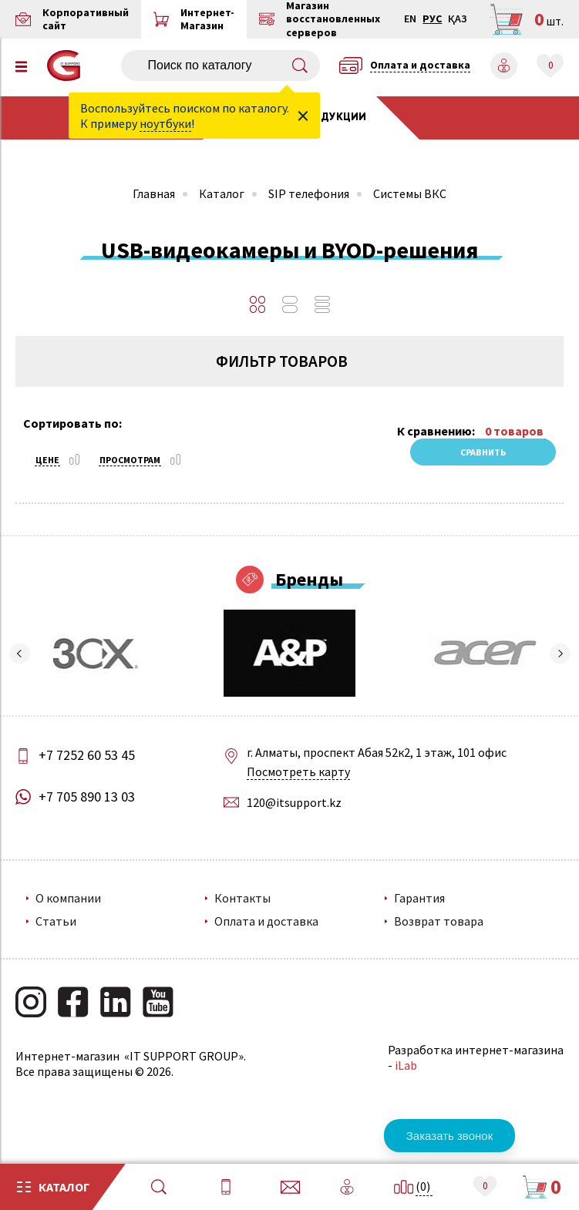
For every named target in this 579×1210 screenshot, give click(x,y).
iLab (406, 1065)
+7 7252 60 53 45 (87, 755)
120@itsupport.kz (294, 802)
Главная (154, 193)
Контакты (242, 898)
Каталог (221, 193)
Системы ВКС (409, 193)
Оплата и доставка (266, 921)
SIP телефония (308, 193)
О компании (68, 898)
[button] (19, 653)
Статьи (55, 921)
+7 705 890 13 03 (87, 796)
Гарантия (419, 898)
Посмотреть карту (298, 771)
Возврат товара (438, 921)
